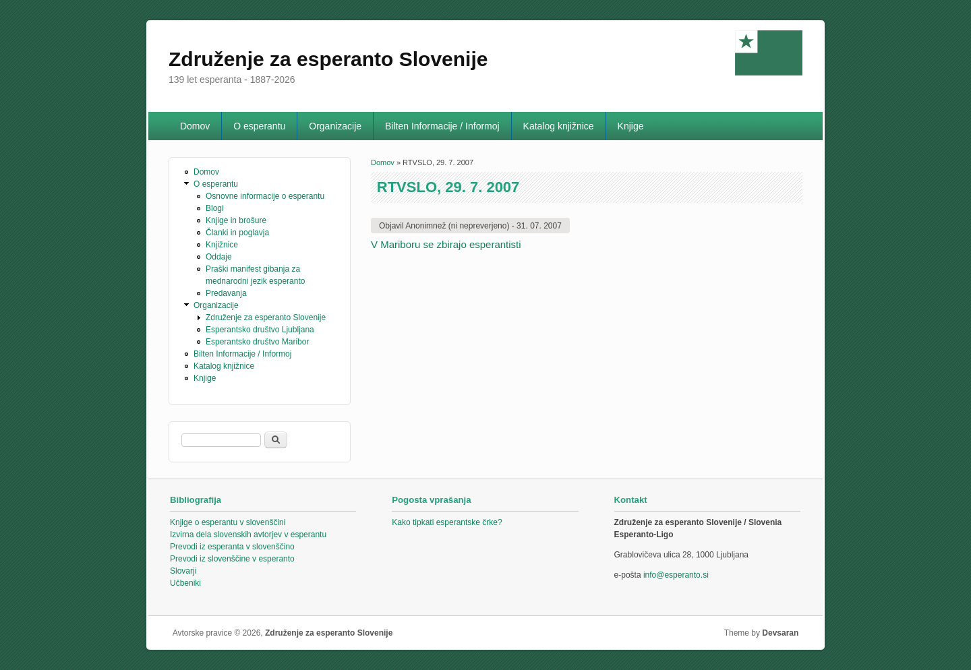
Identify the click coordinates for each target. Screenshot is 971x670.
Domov (195, 126)
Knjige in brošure (236, 220)
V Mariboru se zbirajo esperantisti (446, 244)
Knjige (631, 126)
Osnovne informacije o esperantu (265, 196)
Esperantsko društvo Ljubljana (260, 329)
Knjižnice (222, 244)
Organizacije (335, 126)
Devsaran (780, 633)
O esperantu (259, 126)
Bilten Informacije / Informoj (442, 126)
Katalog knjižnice (558, 126)
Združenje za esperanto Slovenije (266, 317)
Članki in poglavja (237, 232)
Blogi (215, 208)
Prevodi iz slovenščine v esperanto (232, 559)
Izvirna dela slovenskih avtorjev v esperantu (248, 534)
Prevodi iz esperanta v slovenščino (232, 546)
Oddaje (219, 257)
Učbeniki (185, 583)
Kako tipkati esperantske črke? (447, 522)
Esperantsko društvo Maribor (257, 341)
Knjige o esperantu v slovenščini (227, 522)
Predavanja (226, 293)
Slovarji (183, 571)
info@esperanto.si (676, 575)
